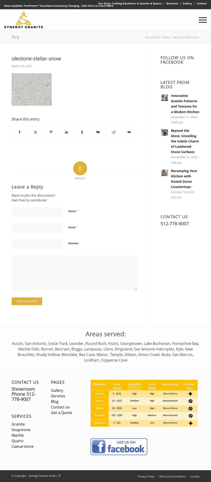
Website (73, 243)
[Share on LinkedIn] (67, 132)
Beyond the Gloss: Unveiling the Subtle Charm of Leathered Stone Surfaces (185, 141)
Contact (202, 3)
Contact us (60, 407)
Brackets (172, 3)
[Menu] (200, 19)
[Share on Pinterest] (51, 132)
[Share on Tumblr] (82, 132)
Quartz (17, 440)
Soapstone (21, 429)
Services (21, 416)
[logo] (23, 19)
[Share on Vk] (98, 132)
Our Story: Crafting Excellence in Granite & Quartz (130, 3)
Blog (15, 37)
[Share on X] (35, 132)
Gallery (187, 3)
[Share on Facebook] (20, 132)
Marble (18, 435)
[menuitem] (130, 3)
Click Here (88, 5)
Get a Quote (61, 412)
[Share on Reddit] (113, 132)
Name (73, 211)
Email (73, 227)
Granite (18, 424)
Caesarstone (23, 446)
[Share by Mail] (129, 132)
